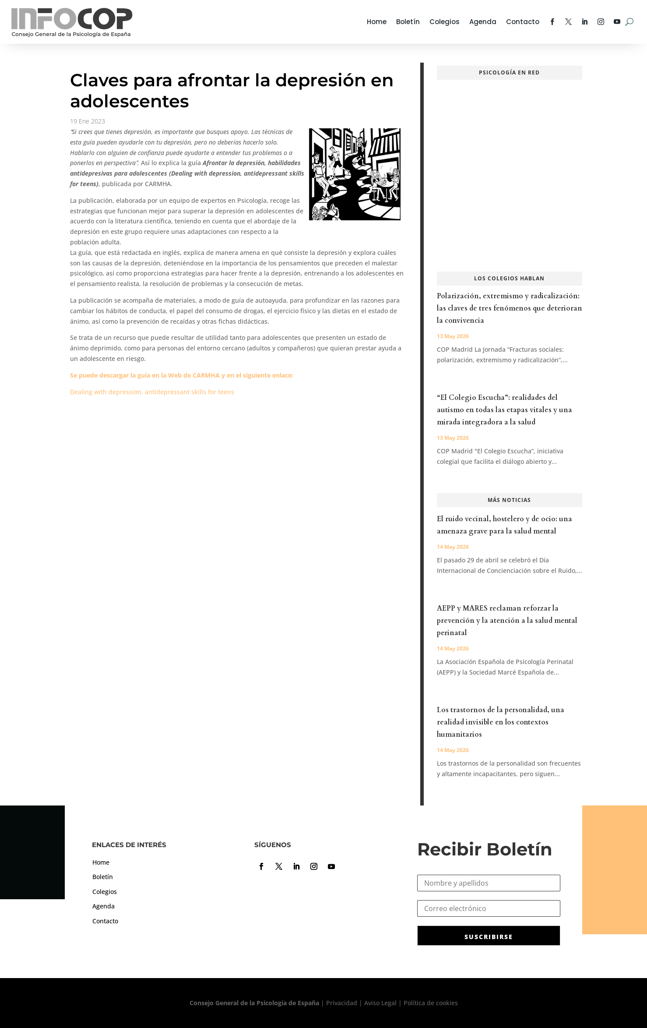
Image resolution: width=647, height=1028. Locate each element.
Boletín (408, 21)
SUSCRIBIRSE (488, 937)
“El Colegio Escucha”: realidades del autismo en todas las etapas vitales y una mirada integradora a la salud (504, 410)
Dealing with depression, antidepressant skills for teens (152, 392)
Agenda (482, 21)
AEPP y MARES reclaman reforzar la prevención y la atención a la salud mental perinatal (507, 621)
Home (377, 21)
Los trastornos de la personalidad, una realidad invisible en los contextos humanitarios (500, 722)
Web (175, 375)
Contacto (522, 21)
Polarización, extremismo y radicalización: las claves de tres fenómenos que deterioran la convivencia (509, 308)
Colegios (444, 21)
